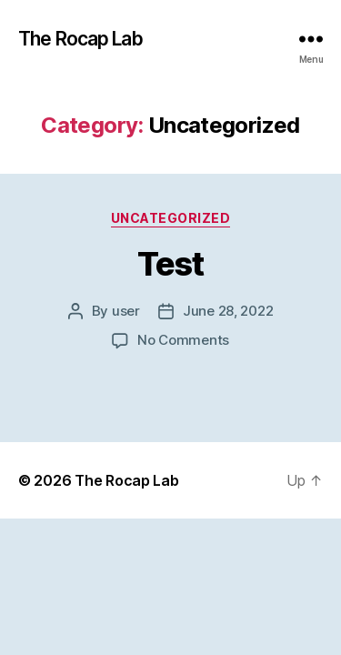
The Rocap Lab (80, 38)
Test (170, 264)
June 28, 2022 (228, 310)
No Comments (183, 339)
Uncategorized (171, 218)
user (126, 310)
